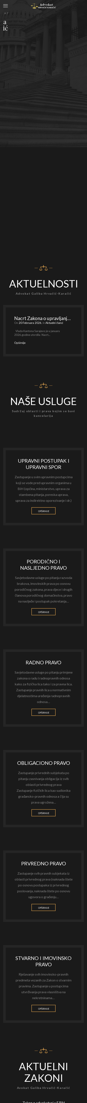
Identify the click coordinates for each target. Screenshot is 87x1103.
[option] (43, 330)
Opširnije (43, 511)
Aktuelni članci (54, 323)
